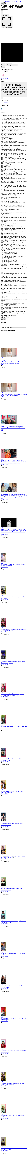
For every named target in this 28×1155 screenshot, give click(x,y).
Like (3, 65)
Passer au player (4, 1)
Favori (15, 65)
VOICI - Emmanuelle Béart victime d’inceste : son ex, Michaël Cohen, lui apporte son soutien (14, 362)
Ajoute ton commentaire (6, 327)
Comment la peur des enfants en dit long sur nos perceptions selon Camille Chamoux (12, 695)
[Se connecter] (5, 15)
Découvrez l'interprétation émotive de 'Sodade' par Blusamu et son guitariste (13, 662)
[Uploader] (2, 13)
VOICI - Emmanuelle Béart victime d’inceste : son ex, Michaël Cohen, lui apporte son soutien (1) (14, 395)
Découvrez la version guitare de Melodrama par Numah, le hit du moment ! (12, 792)
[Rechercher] (2, 11)
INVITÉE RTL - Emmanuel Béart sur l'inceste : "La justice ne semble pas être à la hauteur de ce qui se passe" (13, 428)
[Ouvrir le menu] (2, 3)
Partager (9, 65)
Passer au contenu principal (15, 1)
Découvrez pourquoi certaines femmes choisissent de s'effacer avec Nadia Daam (13, 630)
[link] (14, 79)
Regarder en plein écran (6, 22)
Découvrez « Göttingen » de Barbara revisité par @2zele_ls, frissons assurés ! (12, 1084)
